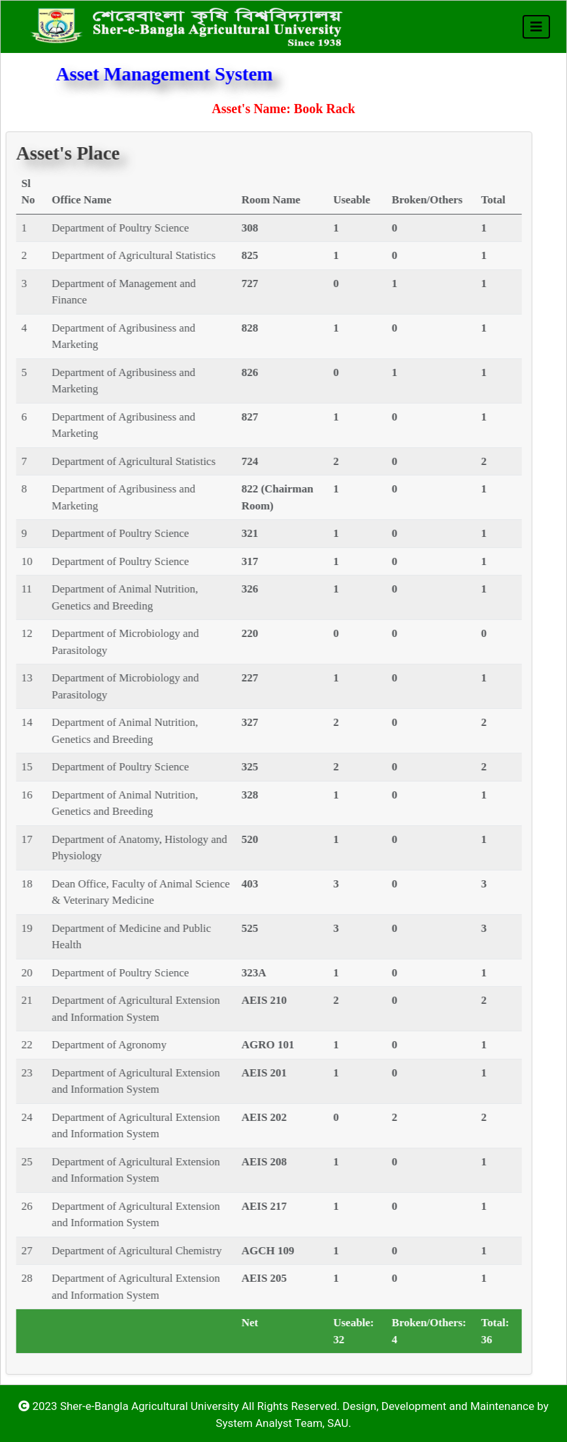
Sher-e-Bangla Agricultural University (149, 1406)
